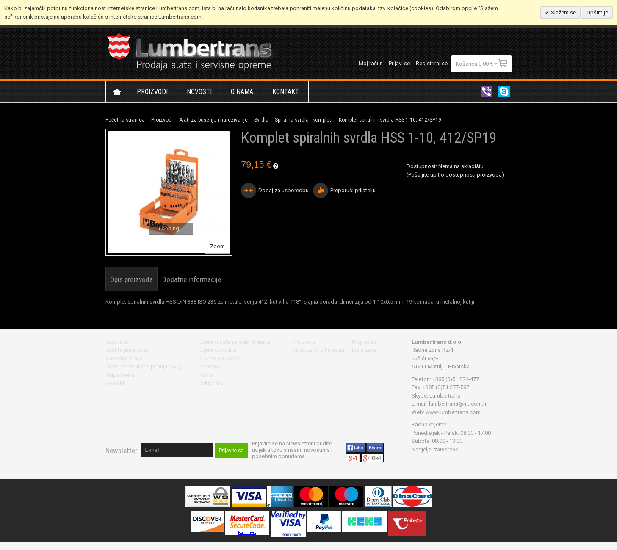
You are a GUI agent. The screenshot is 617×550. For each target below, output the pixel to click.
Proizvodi (162, 120)
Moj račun (371, 63)
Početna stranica (125, 120)
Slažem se (563, 12)
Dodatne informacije (191, 279)
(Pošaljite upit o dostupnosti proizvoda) (455, 174)
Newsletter (121, 450)
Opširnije (597, 12)
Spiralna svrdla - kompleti (303, 120)
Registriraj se (432, 63)
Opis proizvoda (131, 279)
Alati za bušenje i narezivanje (213, 120)
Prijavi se (399, 63)
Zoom (217, 246)
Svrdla (261, 120)
